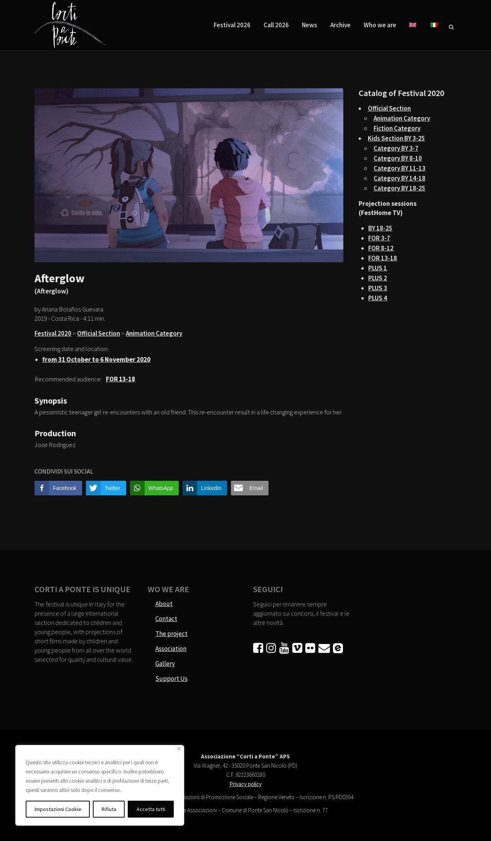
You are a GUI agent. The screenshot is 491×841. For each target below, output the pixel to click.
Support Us (171, 678)
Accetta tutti (151, 809)
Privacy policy (245, 784)
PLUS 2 (377, 278)
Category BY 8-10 (398, 158)
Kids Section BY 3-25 (396, 138)
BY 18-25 (380, 228)
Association (170, 648)
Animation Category (154, 333)
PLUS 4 (377, 298)
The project (171, 633)
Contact (166, 618)
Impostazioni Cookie (58, 809)
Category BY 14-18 (399, 178)
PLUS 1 (377, 268)
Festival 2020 (53, 333)
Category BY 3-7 (396, 148)
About (164, 603)
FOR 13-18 (382, 258)
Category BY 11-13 (399, 168)
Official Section (98, 333)
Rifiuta (109, 809)
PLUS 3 (377, 288)
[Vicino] (179, 748)
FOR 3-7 (379, 238)
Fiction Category (397, 128)
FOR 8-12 (381, 248)
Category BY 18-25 (399, 188)
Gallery (165, 663)
